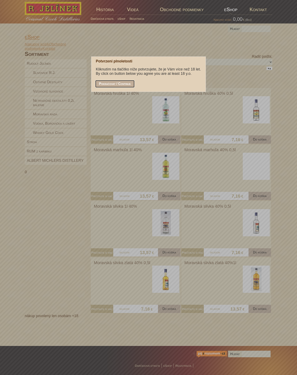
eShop (122, 18)
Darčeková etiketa (102, 18)
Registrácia (137, 18)
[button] (115, 84)
